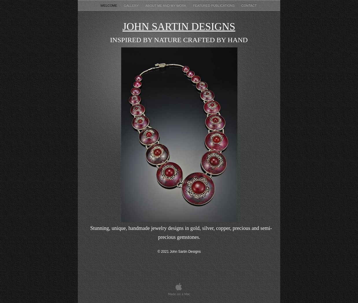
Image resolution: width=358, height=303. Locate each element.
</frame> (236, 288)
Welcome (109, 5)
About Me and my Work (166, 5)
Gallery (131, 5)
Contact (249, 5)
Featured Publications (214, 5)
